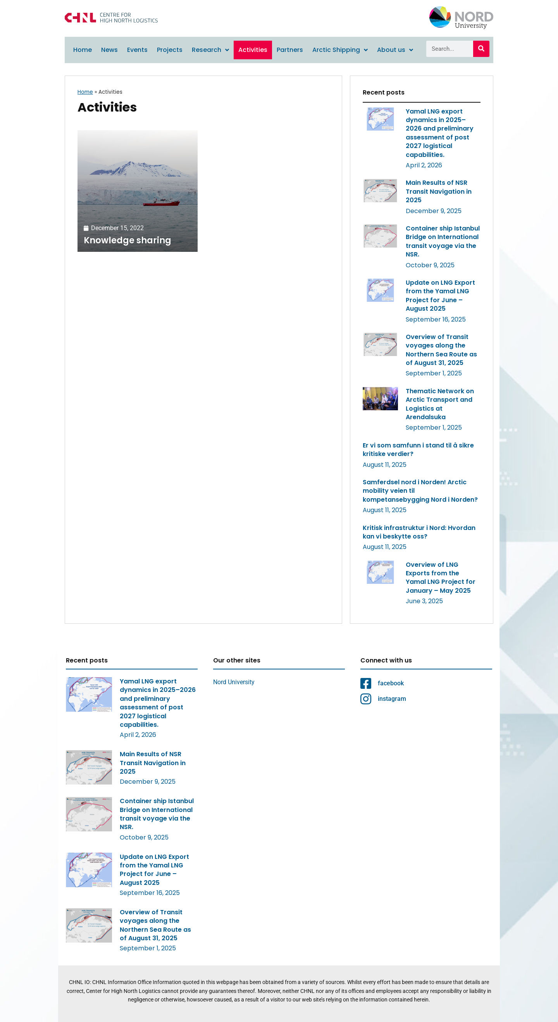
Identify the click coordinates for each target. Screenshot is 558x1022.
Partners (290, 49)
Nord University (234, 682)
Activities (252, 49)
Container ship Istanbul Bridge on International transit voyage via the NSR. (443, 241)
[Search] (481, 49)
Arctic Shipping (340, 50)
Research (210, 50)
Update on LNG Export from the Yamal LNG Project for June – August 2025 (440, 295)
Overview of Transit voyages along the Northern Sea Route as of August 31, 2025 (441, 349)
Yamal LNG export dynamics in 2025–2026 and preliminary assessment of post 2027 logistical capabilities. (440, 133)
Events (137, 49)
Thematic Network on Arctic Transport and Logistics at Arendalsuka (440, 404)
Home (82, 49)
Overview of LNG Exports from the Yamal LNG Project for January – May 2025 (440, 577)
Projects (170, 49)
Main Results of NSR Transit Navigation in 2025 (439, 191)
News (109, 49)
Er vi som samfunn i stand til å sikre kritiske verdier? (418, 449)
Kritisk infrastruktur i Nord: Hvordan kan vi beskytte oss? (419, 532)
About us (395, 50)
